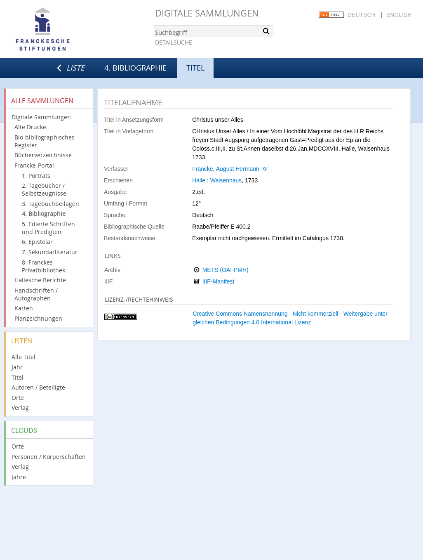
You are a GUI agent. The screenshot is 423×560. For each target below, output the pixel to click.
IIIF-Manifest (218, 281)
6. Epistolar (37, 242)
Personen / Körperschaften (49, 457)
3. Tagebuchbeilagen (50, 204)
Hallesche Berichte (40, 280)
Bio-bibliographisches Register (44, 141)
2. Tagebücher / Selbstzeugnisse (44, 189)
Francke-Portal (34, 165)
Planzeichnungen (38, 318)
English (398, 15)
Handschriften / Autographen (36, 294)
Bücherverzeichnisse (43, 155)
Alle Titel (23, 357)
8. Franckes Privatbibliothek (43, 266)
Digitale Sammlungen (207, 13)
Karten (23, 308)
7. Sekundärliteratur (50, 252)
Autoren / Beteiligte (38, 387)
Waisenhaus (226, 180)
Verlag (20, 407)
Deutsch (362, 15)
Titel (18, 377)
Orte (18, 398)
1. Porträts (36, 176)
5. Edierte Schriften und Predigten (48, 228)
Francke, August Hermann (225, 168)
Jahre (19, 477)
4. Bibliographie (135, 68)
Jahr (17, 367)
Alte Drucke (30, 127)
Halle (198, 180)
